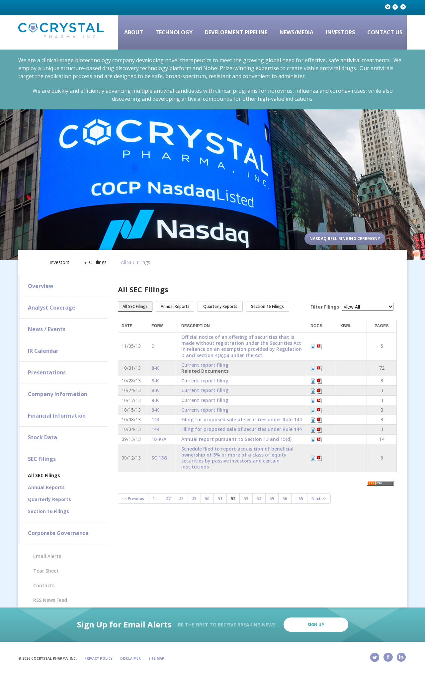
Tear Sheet (46, 571)
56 (285, 498)
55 (272, 498)
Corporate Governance (58, 533)
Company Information (57, 394)
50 (207, 498)
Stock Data (42, 437)
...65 (299, 498)
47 (168, 498)
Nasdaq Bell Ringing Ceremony (344, 238)
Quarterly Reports (49, 499)
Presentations (47, 372)
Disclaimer (130, 658)
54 (259, 498)
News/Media (296, 32)
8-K (155, 368)
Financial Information (57, 415)
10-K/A (158, 439)
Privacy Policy (98, 658)
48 (181, 498)
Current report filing (204, 365)
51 (220, 498)
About (133, 32)
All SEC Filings (135, 262)
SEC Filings (95, 262)
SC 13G (159, 458)
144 (155, 419)
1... (155, 498)
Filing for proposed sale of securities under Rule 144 (241, 419)
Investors (340, 32)
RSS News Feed (50, 600)
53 (246, 498)
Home (32, 261)
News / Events (46, 329)
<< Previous (133, 498)
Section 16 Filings (48, 511)
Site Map (156, 658)
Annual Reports (46, 487)
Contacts (43, 585)
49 (194, 498)
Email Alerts (47, 556)
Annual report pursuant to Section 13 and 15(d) (236, 439)
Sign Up (315, 624)
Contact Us (384, 32)
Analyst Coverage (51, 307)
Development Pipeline (236, 32)
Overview (40, 286)
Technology (174, 32)
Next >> (318, 498)
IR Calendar (43, 350)
